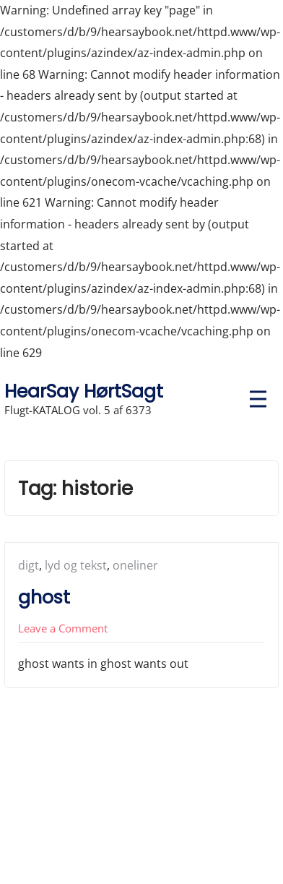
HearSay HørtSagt (83, 391)
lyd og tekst (76, 565)
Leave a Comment (63, 628)
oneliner (135, 565)
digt (28, 565)
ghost (44, 597)
